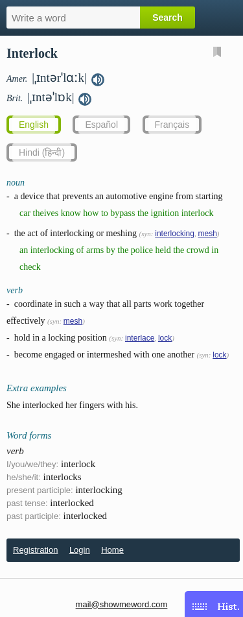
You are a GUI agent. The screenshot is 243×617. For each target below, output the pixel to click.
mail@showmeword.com (122, 604)
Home (112, 550)
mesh (207, 233)
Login (79, 550)
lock (165, 338)
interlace (139, 338)
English (34, 124)
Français (172, 124)
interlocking (174, 233)
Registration (35, 550)
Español (101, 124)
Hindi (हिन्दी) (42, 152)
